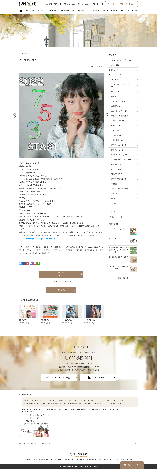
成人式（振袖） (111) (118, 145)
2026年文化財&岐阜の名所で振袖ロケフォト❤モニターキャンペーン (119, 250)
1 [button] (52, 160)
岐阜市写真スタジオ (45, 253)
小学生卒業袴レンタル (32, 403)
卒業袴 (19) (115, 184)
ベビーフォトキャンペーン (118, 229)
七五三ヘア (39, 250)
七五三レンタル (58, 250)
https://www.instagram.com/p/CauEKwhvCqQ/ (37, 239)
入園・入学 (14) (116, 130)
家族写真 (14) (115, 193)
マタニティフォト (87, 400)
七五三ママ (48, 250)
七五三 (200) (115, 125)
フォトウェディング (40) (119, 189)
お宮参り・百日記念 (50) (119, 116)
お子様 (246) (115, 106)
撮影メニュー (29, 10)
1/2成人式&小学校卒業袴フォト (71, 403)
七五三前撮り (69, 250)
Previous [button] (15, 115)
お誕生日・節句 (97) (118, 121)
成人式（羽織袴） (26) (119, 169)
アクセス (111, 4)
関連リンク (22, 443)
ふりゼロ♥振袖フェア (116, 238)
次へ (66, 282)
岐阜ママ (26, 253)
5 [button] (61, 160)
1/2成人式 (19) (116, 135)
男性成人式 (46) (116, 174)
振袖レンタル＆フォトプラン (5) (120, 60)
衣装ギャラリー (93, 10)
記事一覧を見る (123, 278)
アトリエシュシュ (69, 247)
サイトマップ (46, 443)
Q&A (121, 10)
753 (52, 247)
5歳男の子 (46, 247)
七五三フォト (29, 250)
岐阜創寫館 (34, 253)
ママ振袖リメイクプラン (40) (121, 159)
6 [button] (63, 160)
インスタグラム (61, 275)
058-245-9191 (55, 4)
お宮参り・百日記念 (31, 400)
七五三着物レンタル (90, 250)
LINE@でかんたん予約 (60, 377)
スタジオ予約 (98, 377)
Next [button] (107, 115)
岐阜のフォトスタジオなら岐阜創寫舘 (36, 424)
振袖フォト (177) (117, 150)
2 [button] (55, 160)
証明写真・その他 (115, 403)
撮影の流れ (81, 10)
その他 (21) (115, 203)
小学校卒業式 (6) (117, 140)
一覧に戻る (24, 54)
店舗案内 (105, 10)
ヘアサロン (41, 10)
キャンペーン (52, 10)
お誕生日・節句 (118, 400)
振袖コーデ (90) (116, 164)
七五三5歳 (96, 247)
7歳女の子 (58, 247)
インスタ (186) (114, 65)
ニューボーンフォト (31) (119, 111)
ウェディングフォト (72, 400)
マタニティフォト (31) (119, 101)
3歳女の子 (38, 247)
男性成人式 (88, 403)
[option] (61, 116)
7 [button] (66, 160)
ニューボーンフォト (103, 400)
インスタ (26, 247)
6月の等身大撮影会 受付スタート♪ (118, 258)
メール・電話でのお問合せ (32, 418)
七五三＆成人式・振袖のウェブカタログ (36, 415)
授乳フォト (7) (116, 91)
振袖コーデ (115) (117, 96)
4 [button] (59, 160)
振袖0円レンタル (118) (119, 155)
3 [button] (57, 160)
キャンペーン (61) (115, 75)
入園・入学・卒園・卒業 (50, 403)
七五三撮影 (78, 250)
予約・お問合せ (129, 4)
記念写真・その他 (100, 403)
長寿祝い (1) (115, 198)
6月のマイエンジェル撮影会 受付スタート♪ (119, 267)
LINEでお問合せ (29, 421)
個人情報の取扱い (33, 443)
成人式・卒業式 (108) (118, 179)
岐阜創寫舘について (67, 10)
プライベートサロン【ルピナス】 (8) (122, 86)
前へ (55, 282)
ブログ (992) (113, 80)
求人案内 (114, 10)
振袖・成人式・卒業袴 (56, 400)
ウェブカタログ (131, 10)
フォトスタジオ (81, 247)
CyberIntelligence (92, 466)
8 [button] (68, 160)
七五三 (90, 247)
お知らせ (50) (113, 70)
